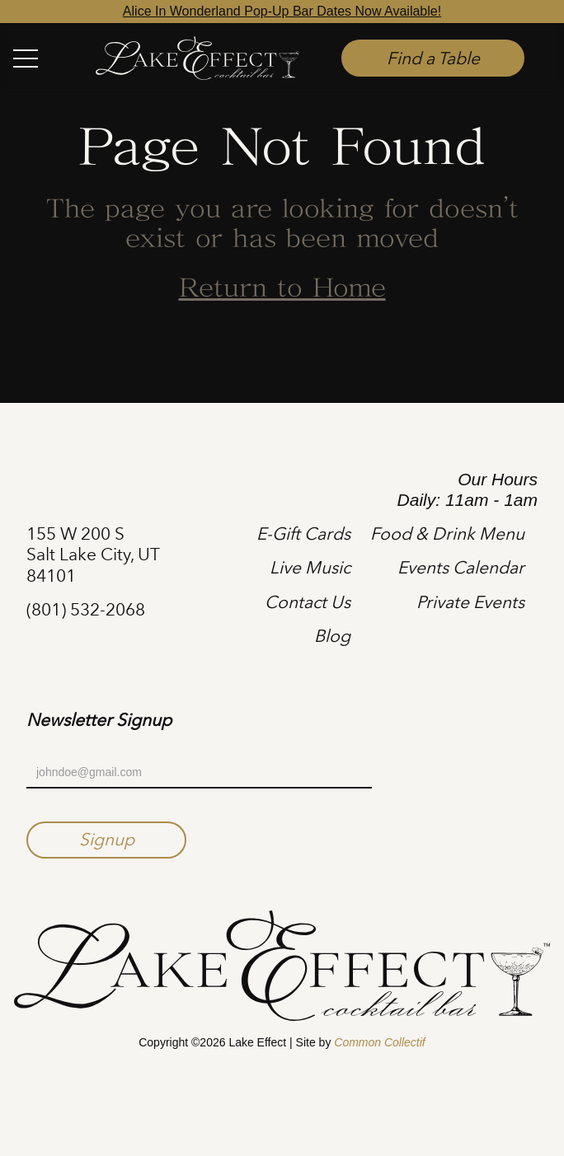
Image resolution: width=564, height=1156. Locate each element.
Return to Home (282, 289)
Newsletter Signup (99, 720)
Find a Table (433, 58)
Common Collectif (379, 1042)
